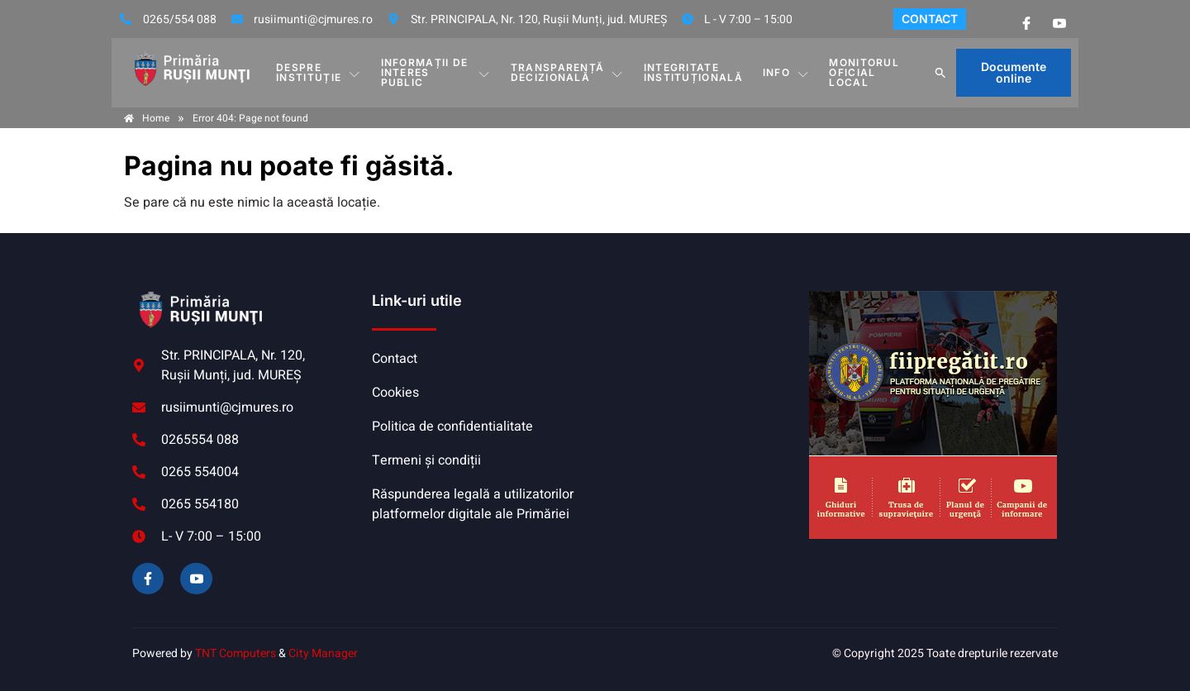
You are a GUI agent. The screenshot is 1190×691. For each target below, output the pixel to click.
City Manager (323, 653)
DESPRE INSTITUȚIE (318, 72)
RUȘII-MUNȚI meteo (698, 353)
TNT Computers (235, 653)
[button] (940, 72)
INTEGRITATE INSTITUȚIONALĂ (693, 72)
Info (786, 72)
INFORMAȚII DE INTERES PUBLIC (436, 72)
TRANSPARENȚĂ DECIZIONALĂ (567, 72)
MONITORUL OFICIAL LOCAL (864, 72)
